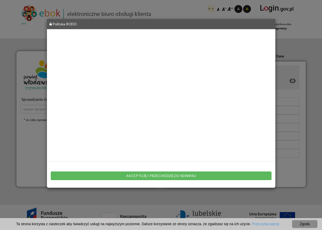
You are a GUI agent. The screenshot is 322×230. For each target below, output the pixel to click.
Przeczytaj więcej (265, 224)
